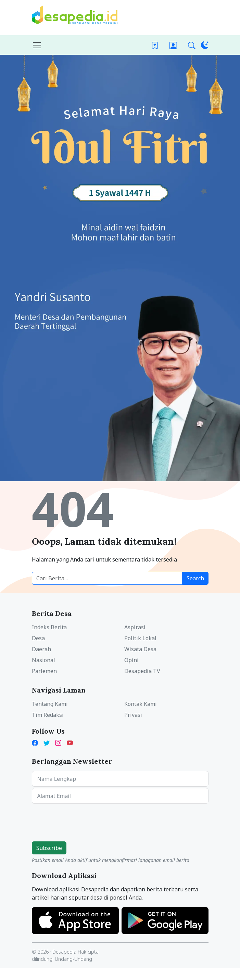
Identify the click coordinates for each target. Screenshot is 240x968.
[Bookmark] (155, 45)
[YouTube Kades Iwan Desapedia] (70, 742)
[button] (191, 45)
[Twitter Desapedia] (46, 742)
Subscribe (49, 848)
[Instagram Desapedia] (58, 742)
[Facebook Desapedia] (36, 742)
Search (195, 578)
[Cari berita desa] (107, 578)
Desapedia (64, 951)
